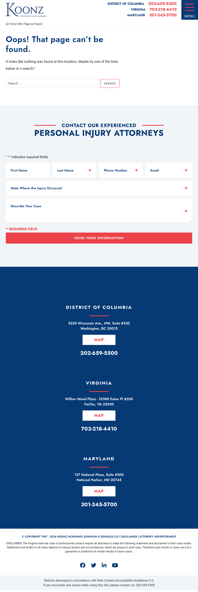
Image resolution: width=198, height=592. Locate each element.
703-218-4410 (163, 9)
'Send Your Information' (99, 238)
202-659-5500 (162, 3)
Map (99, 340)
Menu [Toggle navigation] (189, 16)
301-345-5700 (163, 15)
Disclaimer (129, 538)
